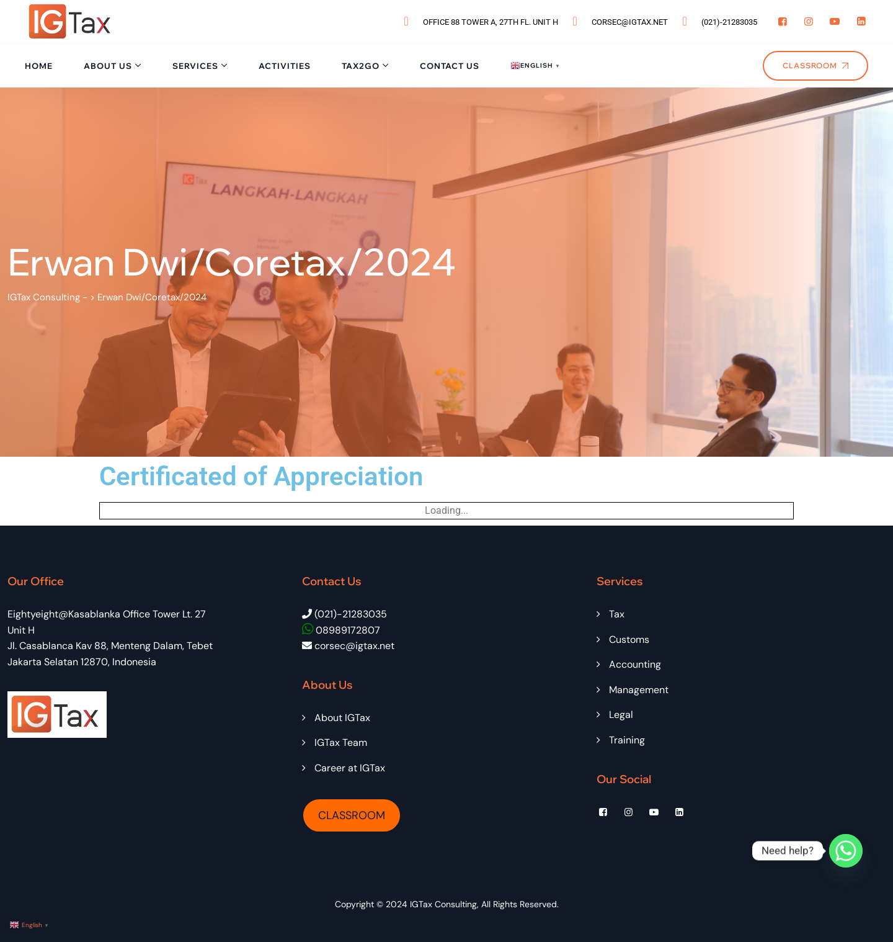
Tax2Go (361, 66)
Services (195, 66)
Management (639, 689)
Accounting (635, 664)
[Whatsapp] (846, 851)
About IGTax (342, 717)
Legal (621, 714)
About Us (108, 66)
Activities (285, 66)
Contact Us (449, 66)
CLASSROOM (351, 815)
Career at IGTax (349, 767)
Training (627, 740)
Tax (616, 614)
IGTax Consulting (443, 904)
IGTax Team (340, 742)
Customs (629, 639)
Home (39, 66)
